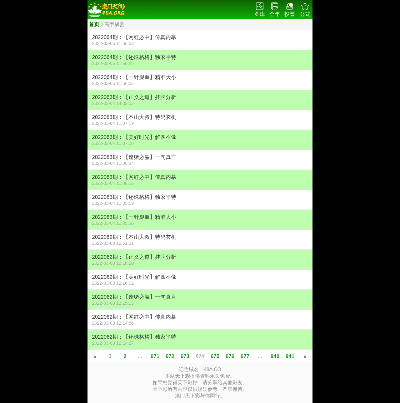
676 (230, 356)
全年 (274, 9)
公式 (305, 9)
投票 (289, 9)
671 (155, 356)
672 (170, 356)
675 (215, 356)
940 (275, 356)
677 (245, 356)
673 (185, 356)
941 (290, 356)
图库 (259, 9)
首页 (94, 24)
